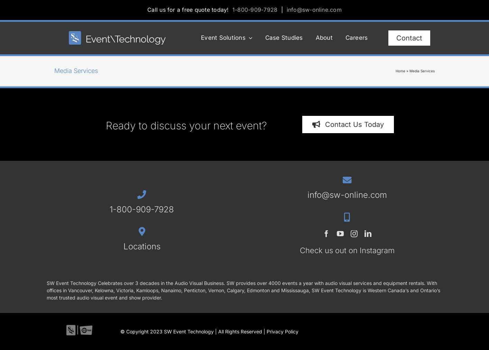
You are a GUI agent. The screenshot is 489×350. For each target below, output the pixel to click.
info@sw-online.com (314, 9)
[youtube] (340, 233)
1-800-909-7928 (254, 9)
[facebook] (326, 233)
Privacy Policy (282, 331)
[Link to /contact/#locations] (141, 231)
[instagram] (354, 233)
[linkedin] (368, 233)
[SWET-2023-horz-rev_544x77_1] (117, 34)
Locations (141, 246)
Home (400, 71)
